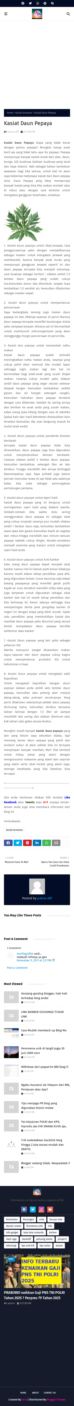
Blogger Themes (56, 1399)
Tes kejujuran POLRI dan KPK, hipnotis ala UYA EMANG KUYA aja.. (44, 1124)
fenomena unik (34, 1226)
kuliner (53, 1232)
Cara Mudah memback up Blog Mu (44, 1030)
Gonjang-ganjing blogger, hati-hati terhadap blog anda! (44, 996)
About (35, 1393)
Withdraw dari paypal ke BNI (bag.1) (44, 1067)
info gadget (12, 1232)
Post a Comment (17, 968)
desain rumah (13, 1226)
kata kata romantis (33, 1232)
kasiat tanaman (23, 112)
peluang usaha (44, 1239)
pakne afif (13, 131)
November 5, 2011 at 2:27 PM (34, 960)
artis (41, 1219)
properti (62, 1239)
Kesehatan (12, 1219)
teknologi (11, 1245)
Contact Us (50, 1393)
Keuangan (28, 1219)
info (50, 1226)
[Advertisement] (37, 64)
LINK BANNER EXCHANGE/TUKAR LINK (42, 1014)
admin (11, 1303)
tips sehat (45, 1245)
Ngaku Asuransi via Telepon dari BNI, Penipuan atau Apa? (45, 1087)
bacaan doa (56, 1219)
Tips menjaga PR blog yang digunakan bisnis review (39, 1106)
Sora (24, 1399)
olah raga (11, 1239)
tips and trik (28, 1245)
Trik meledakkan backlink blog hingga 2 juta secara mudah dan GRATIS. (42, 1144)
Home (10, 112)
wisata (59, 1245)
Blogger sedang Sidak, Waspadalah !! (45, 1163)
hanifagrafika (25, 953)
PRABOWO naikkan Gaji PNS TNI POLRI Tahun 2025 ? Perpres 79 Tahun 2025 (34, 1295)
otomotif (26, 1239)
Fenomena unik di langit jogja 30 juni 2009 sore (42, 1051)
